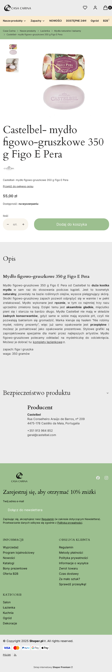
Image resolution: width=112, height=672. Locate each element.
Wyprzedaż (11, 547)
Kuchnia (8, 613)
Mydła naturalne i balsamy (67, 30)
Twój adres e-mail (13, 501)
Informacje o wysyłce (73, 563)
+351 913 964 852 (40, 430)
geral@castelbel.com (41, 435)
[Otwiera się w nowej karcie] (98, 478)
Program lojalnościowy (18, 552)
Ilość (5, 215)
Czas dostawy (69, 573)
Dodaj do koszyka (71, 224)
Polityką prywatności (69, 522)
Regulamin (48, 519)
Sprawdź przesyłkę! (72, 584)
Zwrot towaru (68, 568)
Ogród (7, 618)
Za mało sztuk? (69, 579)
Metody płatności (71, 552)
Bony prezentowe (15, 568)
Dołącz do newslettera (25, 510)
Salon (7, 602)
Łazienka (45, 30)
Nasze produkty (28, 30)
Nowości (9, 558)
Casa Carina (9, 30)
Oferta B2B (10, 573)
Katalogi (8, 563)
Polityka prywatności (73, 558)
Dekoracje (10, 623)
